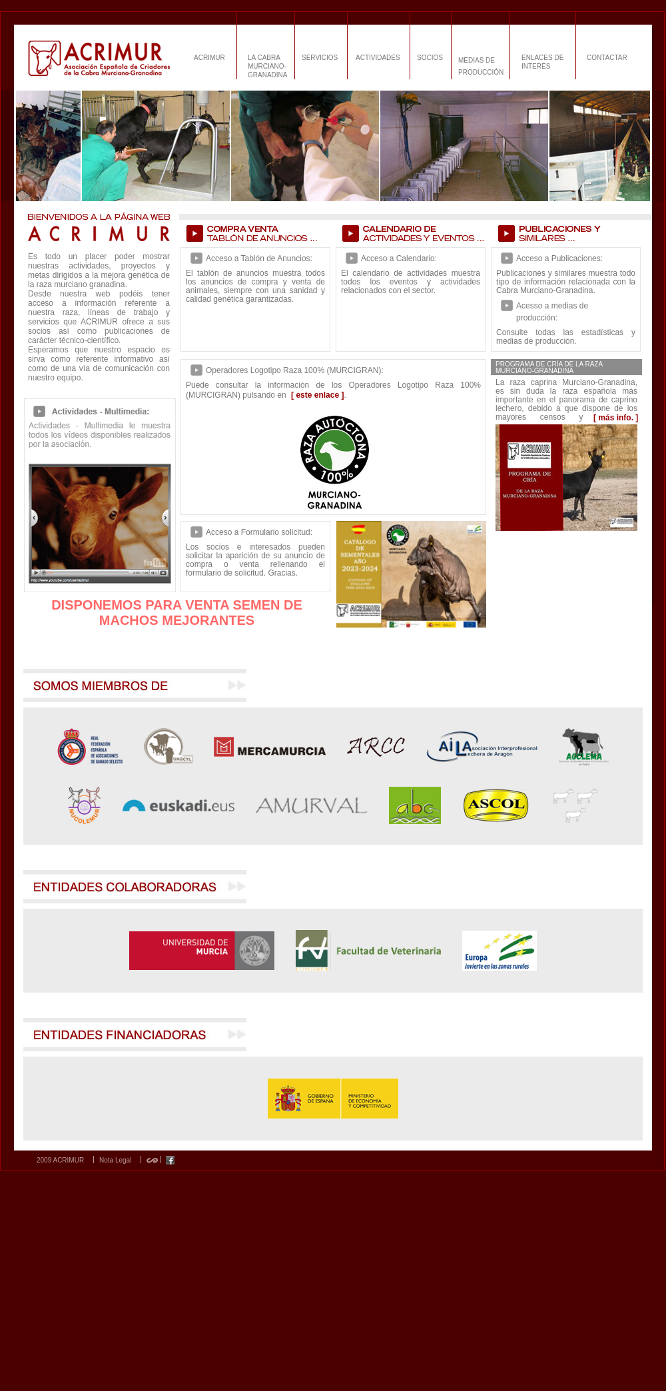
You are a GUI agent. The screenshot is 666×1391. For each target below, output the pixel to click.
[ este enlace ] (317, 395)
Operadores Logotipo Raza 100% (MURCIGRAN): (295, 370)
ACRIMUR (209, 57)
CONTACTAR (607, 57)
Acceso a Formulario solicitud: (259, 532)
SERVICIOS (320, 57)
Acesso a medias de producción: (552, 311)
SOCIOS (430, 57)
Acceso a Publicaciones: (559, 258)
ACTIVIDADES (378, 57)
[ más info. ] (615, 417)
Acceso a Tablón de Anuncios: (259, 258)
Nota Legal (115, 1160)
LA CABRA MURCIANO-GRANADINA (267, 66)
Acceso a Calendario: (399, 258)
